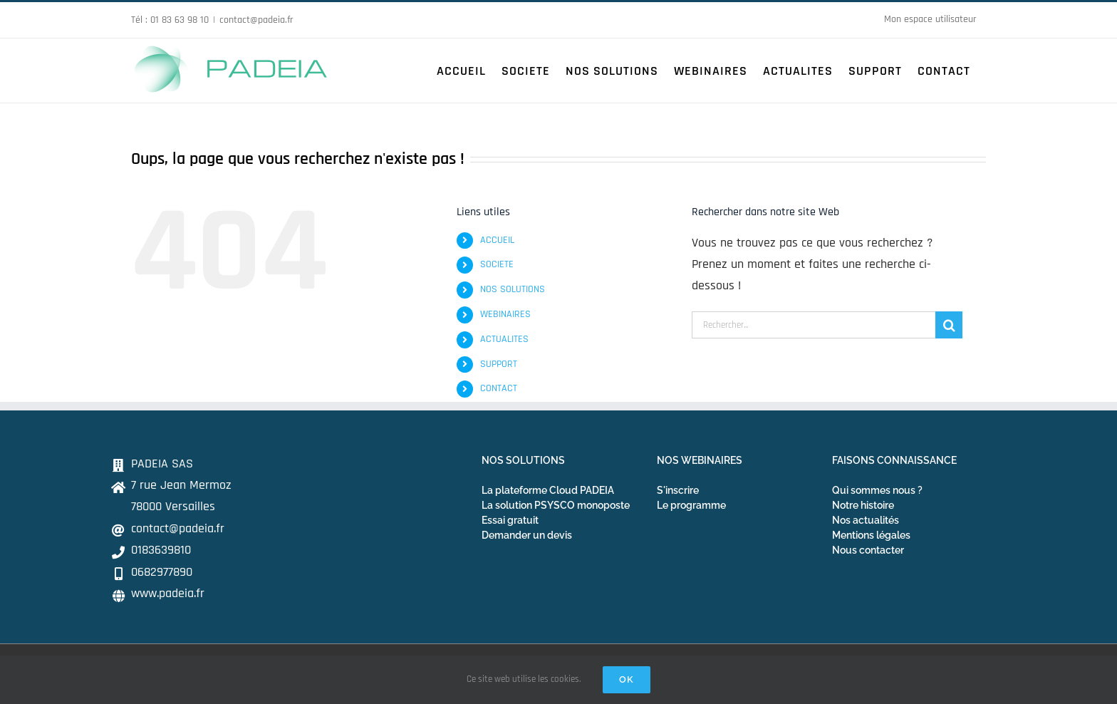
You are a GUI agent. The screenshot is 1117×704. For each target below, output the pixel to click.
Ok (626, 679)
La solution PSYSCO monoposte (556, 505)
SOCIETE (497, 264)
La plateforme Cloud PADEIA (548, 490)
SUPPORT (498, 364)
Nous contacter (868, 550)
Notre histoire (863, 505)
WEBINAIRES (505, 314)
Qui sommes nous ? (877, 490)
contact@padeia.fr (256, 20)
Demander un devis (527, 535)
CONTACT (498, 388)
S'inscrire (678, 490)
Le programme (691, 505)
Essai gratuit (510, 520)
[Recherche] (948, 324)
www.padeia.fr (167, 593)
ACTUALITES (504, 339)
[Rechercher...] (813, 324)
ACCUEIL (497, 240)
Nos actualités (865, 520)
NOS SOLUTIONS (512, 289)
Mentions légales (871, 535)
